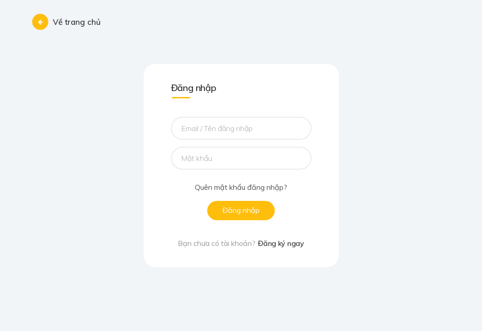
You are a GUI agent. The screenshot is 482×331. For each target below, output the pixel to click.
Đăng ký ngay (281, 243)
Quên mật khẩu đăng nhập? (241, 187)
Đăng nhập (241, 210)
